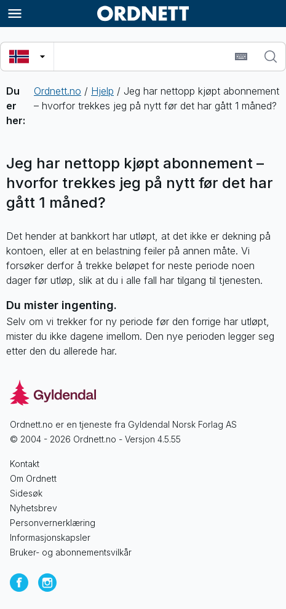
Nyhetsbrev (33, 508)
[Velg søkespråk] (27, 56)
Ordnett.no (57, 91)
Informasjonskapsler (50, 537)
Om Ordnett (33, 478)
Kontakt (24, 463)
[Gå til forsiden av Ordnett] (143, 13)
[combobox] (142, 56)
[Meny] (15, 13)
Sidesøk (26, 493)
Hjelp (102, 91)
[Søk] (270, 56)
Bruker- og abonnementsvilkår (71, 552)
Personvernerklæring (52, 522)
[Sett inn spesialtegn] (241, 56)
